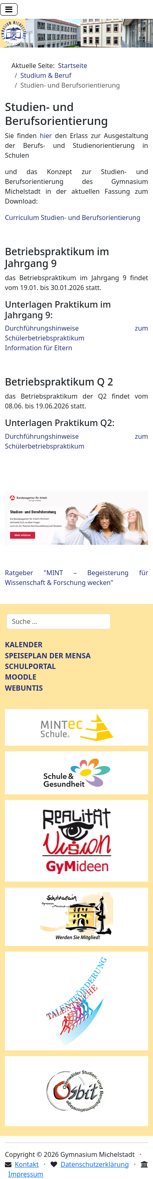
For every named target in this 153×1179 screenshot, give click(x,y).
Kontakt (27, 1164)
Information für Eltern (38, 347)
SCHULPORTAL (30, 666)
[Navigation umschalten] (9, 9)
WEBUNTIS (24, 688)
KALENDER (23, 644)
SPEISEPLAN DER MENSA (48, 655)
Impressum (25, 1174)
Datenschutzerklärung (94, 1164)
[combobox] (59, 621)
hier (46, 135)
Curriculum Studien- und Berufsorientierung (72, 217)
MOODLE (20, 677)
